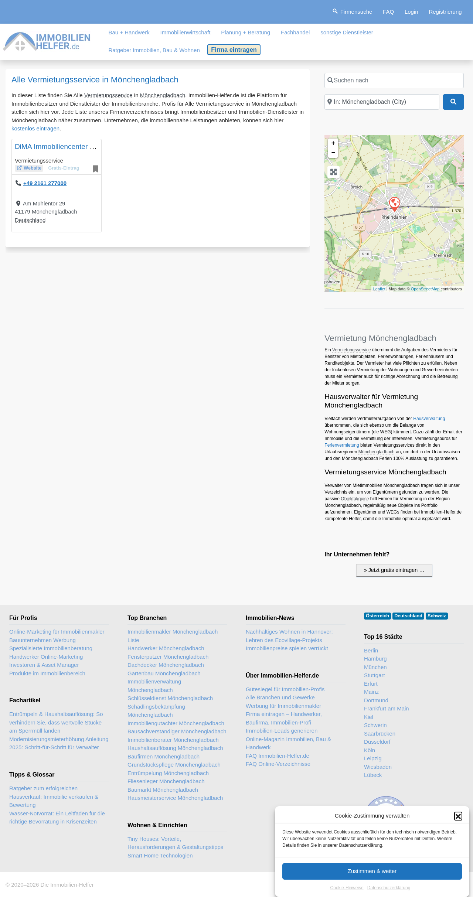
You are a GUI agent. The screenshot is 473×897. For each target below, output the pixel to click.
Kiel (368, 717)
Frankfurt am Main (386, 708)
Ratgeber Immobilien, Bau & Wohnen (154, 50)
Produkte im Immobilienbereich (47, 673)
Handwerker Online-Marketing (46, 657)
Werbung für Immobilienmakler (283, 706)
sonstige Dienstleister (346, 32)
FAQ (388, 11)
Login (411, 11)
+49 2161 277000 (45, 183)
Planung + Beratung (245, 32)
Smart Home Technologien (160, 855)
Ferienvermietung (341, 445)
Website (32, 168)
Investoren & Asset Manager (44, 665)
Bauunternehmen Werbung (42, 640)
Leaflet (379, 289)
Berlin (371, 650)
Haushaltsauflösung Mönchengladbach (175, 748)
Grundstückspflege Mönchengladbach (174, 764)
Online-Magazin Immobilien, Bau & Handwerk (288, 743)
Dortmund (376, 700)
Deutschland (30, 220)
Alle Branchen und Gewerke (280, 697)
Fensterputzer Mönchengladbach (167, 657)
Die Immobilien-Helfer (66, 884)
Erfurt (371, 684)
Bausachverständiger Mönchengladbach (177, 731)
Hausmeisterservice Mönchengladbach (175, 798)
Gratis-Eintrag (63, 168)
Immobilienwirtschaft (185, 32)
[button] (458, 825)
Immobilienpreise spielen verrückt (287, 648)
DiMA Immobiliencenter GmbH (62, 146)
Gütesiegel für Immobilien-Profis (285, 689)
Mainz (371, 692)
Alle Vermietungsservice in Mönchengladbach (94, 79)
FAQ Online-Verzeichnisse (278, 764)
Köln (369, 750)
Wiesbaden (378, 767)
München (375, 667)
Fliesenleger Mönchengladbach (165, 781)
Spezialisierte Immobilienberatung (50, 648)
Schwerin (375, 725)
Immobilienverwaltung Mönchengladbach (154, 685)
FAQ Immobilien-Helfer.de (277, 756)
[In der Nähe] (381, 102)
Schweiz (437, 615)
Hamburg (375, 658)
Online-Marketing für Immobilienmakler (57, 631)
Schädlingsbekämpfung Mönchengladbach (156, 710)
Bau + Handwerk (128, 32)
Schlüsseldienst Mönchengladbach (170, 698)
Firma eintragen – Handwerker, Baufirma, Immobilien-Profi (284, 718)
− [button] (333, 153)
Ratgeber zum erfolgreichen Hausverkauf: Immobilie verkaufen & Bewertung (53, 796)
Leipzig (373, 758)
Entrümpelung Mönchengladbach (168, 773)
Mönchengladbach (163, 95)
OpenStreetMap (425, 289)
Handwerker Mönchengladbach (165, 648)
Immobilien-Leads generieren (281, 730)
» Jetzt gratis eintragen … (394, 570)
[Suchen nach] (394, 80)
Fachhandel (295, 32)
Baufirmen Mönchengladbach (163, 756)
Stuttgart (374, 675)
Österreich (377, 615)
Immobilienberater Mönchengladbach (173, 740)
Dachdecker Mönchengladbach (165, 665)
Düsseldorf (377, 742)
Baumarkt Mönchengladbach (162, 790)
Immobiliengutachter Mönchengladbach (175, 723)
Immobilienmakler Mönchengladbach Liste (172, 635)
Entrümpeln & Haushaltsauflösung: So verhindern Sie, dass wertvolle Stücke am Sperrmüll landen (56, 722)
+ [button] (333, 143)
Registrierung (445, 11)
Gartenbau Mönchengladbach (164, 673)
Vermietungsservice (108, 95)
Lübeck (373, 775)
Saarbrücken (379, 733)
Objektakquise (355, 498)
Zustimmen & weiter (372, 880)
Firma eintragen (234, 49)
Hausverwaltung (429, 418)
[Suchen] (453, 102)
